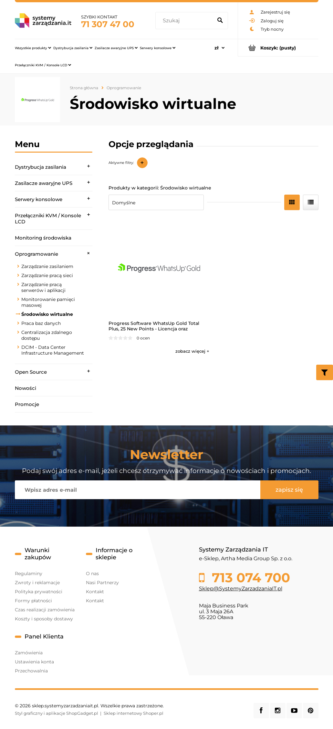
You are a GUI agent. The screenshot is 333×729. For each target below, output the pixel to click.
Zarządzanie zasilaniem (47, 266)
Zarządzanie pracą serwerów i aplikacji (43, 287)
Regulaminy (28, 573)
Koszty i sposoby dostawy (44, 619)
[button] (192, 351)
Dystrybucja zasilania (40, 167)
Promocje (27, 404)
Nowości (25, 388)
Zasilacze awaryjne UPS (43, 183)
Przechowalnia (31, 671)
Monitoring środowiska (43, 238)
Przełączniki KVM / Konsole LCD (48, 218)
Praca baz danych (41, 323)
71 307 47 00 (107, 24)
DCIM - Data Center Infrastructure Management (52, 350)
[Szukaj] (220, 20)
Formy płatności (33, 601)
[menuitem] (33, 47)
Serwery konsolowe (38, 199)
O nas (92, 573)
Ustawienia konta (34, 662)
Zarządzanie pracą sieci (47, 275)
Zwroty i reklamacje (37, 582)
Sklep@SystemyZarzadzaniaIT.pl (240, 588)
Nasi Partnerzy (102, 582)
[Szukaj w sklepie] (185, 20)
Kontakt (95, 592)
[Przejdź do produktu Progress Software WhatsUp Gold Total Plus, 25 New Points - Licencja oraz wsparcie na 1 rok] (159, 267)
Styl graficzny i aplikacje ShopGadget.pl (56, 713)
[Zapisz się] (289, 489)
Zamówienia (29, 653)
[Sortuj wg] (156, 202)
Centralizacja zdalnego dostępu (46, 335)
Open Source (31, 372)
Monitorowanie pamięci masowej (48, 302)
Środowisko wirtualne (47, 314)
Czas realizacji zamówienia (45, 610)
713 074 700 (249, 577)
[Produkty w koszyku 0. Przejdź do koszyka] (278, 47)
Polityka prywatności (38, 592)
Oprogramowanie (36, 254)
